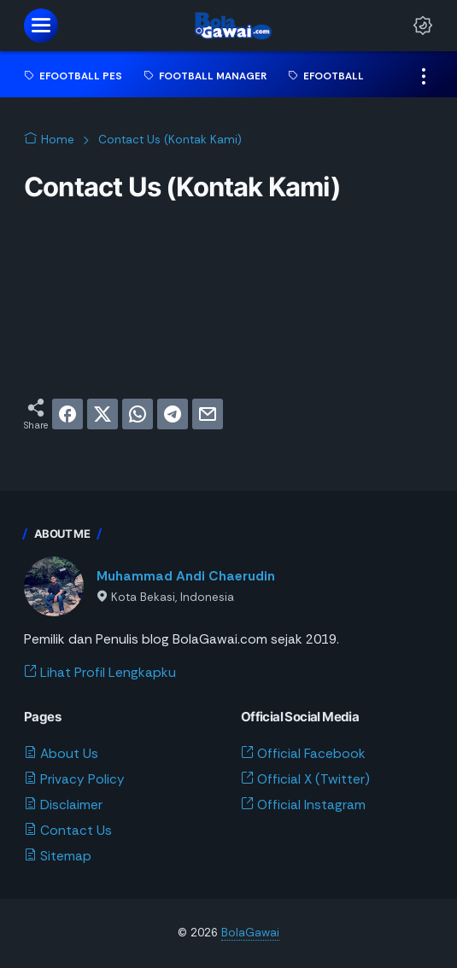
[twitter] (102, 414)
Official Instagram (303, 804)
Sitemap (57, 856)
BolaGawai (250, 932)
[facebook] (67, 414)
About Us (61, 753)
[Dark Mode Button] (423, 25)
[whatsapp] (137, 414)
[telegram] (172, 414)
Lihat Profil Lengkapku (100, 672)
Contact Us (68, 830)
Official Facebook (303, 753)
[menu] (41, 26)
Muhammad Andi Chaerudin (186, 576)
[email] (207, 414)
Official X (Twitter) (305, 779)
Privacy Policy (74, 779)
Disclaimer (63, 804)
